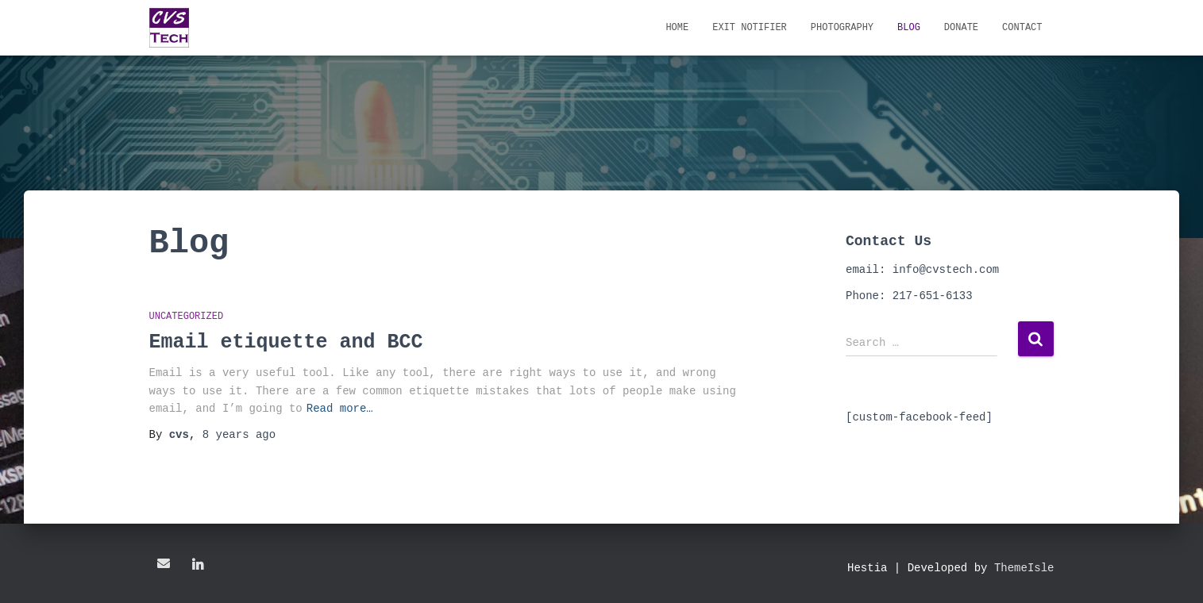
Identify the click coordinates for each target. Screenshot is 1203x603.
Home (676, 27)
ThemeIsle (1024, 567)
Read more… (340, 408)
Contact (1022, 27)
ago (239, 434)
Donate (961, 27)
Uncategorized (186, 317)
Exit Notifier (749, 27)
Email (163, 563)
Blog (908, 27)
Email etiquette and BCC (286, 341)
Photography (842, 27)
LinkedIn (197, 565)
